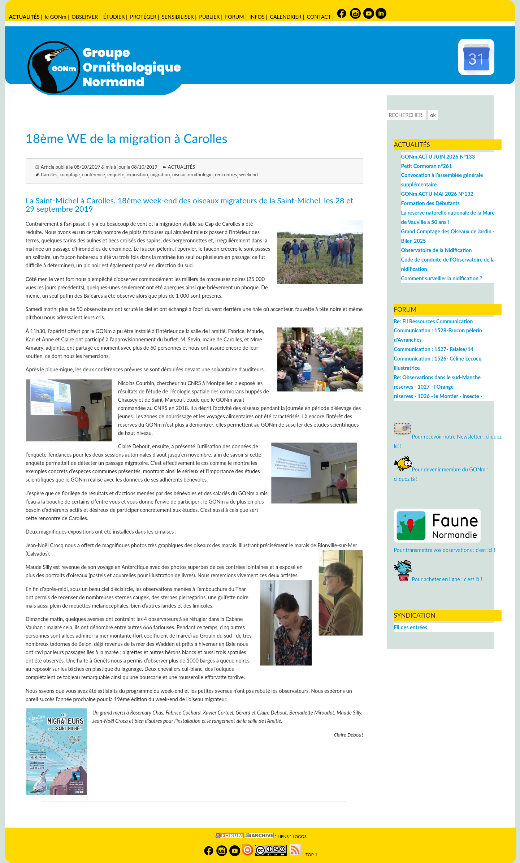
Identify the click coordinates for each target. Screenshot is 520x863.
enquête (115, 174)
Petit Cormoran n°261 (426, 166)
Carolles (49, 174)
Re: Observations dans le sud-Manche (437, 377)
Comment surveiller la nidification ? (441, 278)
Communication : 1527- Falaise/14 (434, 349)
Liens (283, 836)
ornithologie (200, 174)
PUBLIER (209, 17)
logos (299, 836)
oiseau (179, 174)
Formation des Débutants (430, 203)
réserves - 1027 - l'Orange (424, 387)
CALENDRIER (285, 17)
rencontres (226, 174)
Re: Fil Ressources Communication (433, 321)
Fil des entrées (410, 627)
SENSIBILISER (178, 17)
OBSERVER (85, 17)
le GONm (55, 17)
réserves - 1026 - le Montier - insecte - (438, 396)
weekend (248, 174)
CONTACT (319, 17)
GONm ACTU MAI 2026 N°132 (437, 194)
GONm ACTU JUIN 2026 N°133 (438, 157)
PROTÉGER (143, 17)
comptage (70, 174)
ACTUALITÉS (24, 17)
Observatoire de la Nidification (436, 250)
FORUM (234, 17)
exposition (137, 174)
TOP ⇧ (310, 854)
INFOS (256, 17)
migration (160, 174)
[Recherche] (407, 115)
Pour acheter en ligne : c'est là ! (438, 579)
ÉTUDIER (114, 17)
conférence (93, 174)
